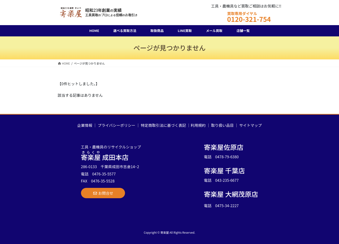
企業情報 (84, 125)
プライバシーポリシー (116, 125)
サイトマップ (250, 125)
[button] (103, 193)
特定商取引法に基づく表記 (163, 125)
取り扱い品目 (222, 125)
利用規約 (198, 125)
